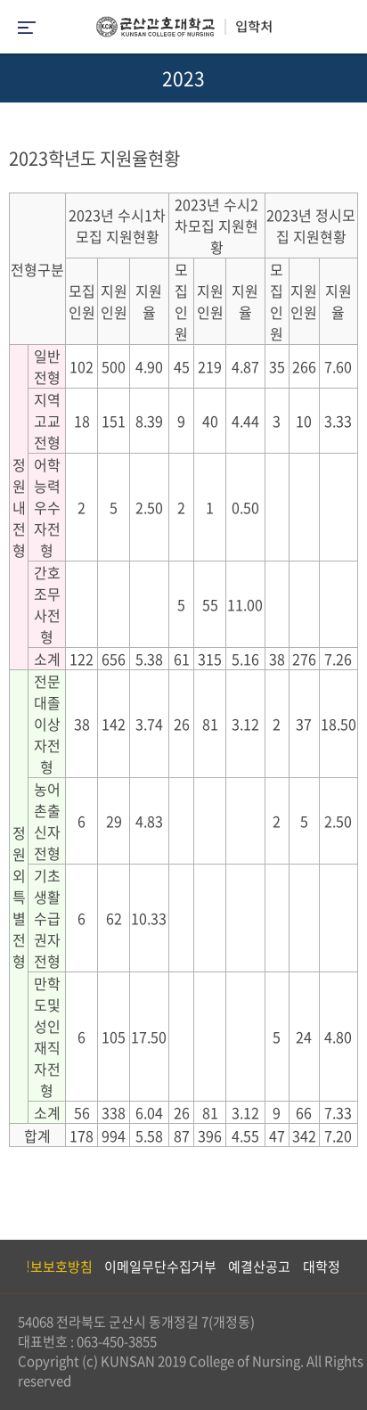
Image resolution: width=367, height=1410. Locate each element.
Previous (13, 1266)
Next (344, 1266)
